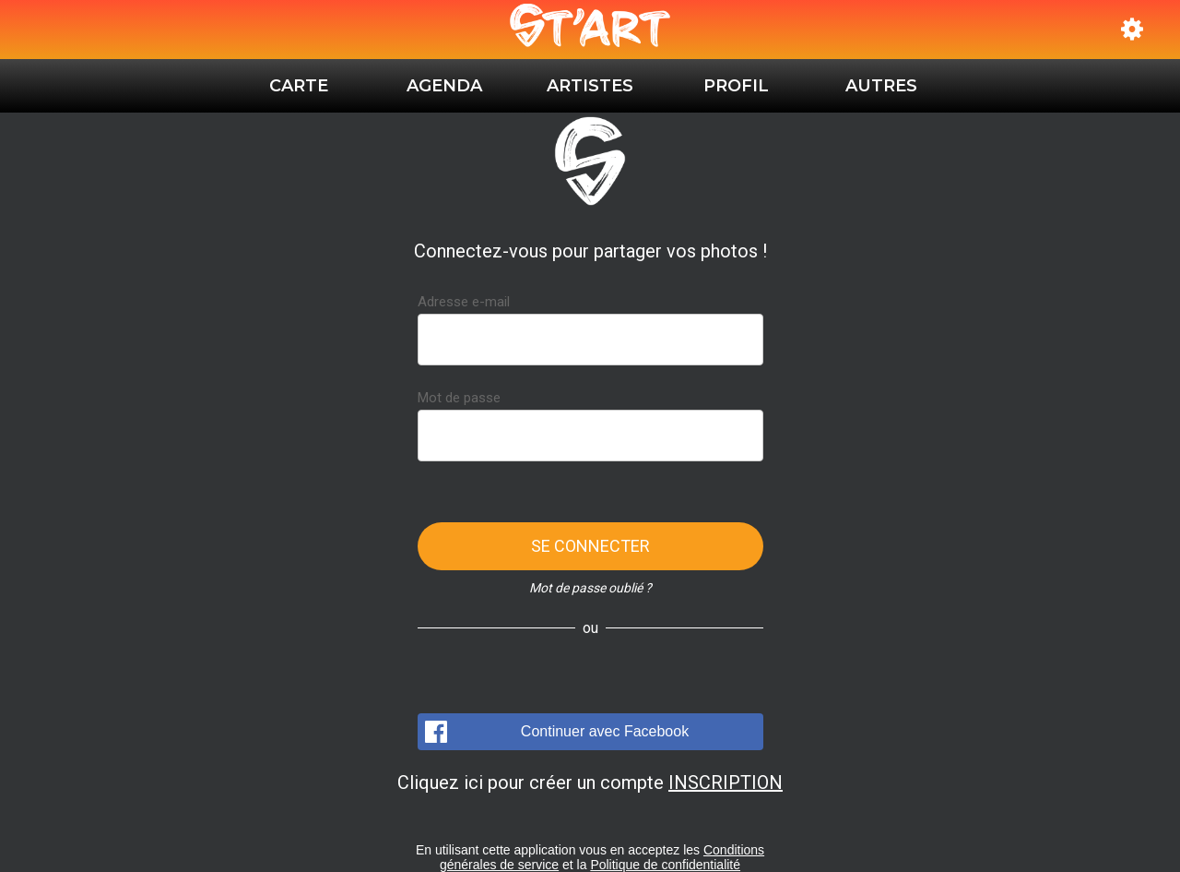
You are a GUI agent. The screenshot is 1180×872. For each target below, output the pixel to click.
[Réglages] (1132, 29)
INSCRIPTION (725, 782)
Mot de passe (459, 397)
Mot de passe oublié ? (590, 587)
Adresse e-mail (464, 301)
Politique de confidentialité (665, 864)
